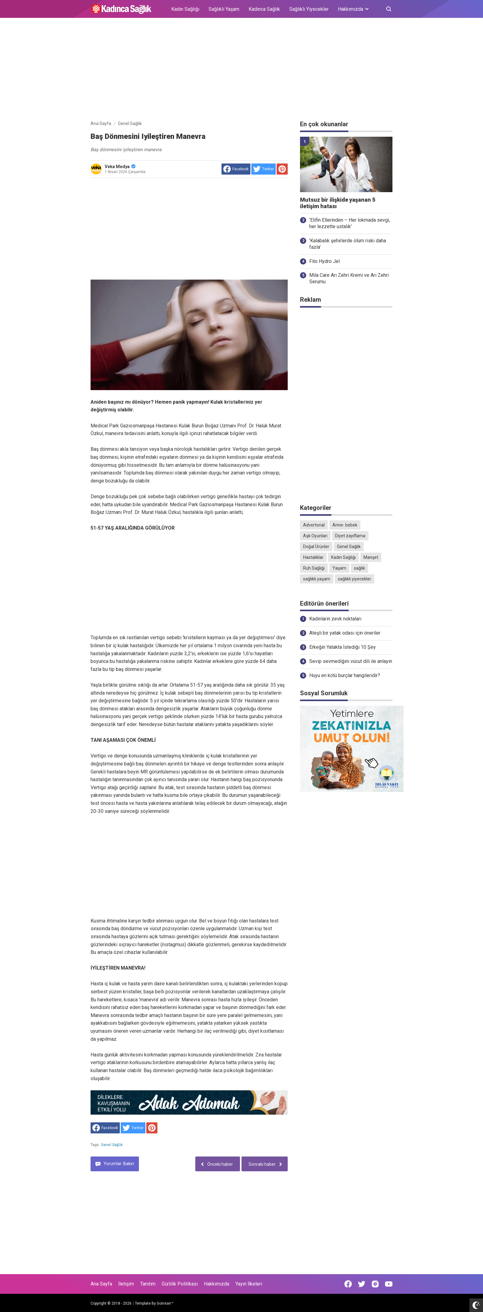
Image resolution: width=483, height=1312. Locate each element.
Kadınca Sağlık (264, 9)
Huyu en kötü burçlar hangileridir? (344, 675)
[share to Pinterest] (282, 169)
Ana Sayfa (101, 1284)
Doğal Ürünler (316, 546)
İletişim (126, 1284)
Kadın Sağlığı (185, 9)
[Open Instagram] (375, 1284)
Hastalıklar (313, 557)
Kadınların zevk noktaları (335, 619)
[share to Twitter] (263, 169)
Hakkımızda (216, 1284)
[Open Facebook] (348, 1284)
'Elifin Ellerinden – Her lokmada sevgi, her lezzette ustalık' (349, 223)
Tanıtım (148, 1284)
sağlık (359, 568)
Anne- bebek (344, 525)
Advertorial (314, 525)
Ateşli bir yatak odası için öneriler (344, 633)
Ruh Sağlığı (314, 568)
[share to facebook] (235, 169)
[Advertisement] (241, 70)
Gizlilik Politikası (180, 1284)
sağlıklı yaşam (316, 578)
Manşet (370, 557)
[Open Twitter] (361, 1284)
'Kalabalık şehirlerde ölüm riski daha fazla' (347, 244)
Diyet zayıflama (350, 535)
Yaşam (339, 568)
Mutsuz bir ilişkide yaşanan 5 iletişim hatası (337, 203)
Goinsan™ (165, 1303)
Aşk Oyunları (315, 535)
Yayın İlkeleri (248, 1284)
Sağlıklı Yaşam (224, 9)
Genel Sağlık (112, 1145)
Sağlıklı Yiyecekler (309, 9)
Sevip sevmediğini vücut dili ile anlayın (350, 661)
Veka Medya (120, 166)
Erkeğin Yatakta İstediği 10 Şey (342, 647)
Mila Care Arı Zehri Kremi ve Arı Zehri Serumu (349, 278)
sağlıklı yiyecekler (354, 578)
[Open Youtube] (388, 1284)
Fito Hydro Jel (324, 261)
